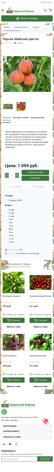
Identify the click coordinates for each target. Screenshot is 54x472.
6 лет (11, 223)
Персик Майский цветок (11, 30)
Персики (35, 27)
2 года (11, 210)
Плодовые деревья (21, 27)
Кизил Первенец (10, 356)
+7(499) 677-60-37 (46, 2)
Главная (6, 27)
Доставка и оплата (21, 118)
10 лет (11, 236)
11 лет (11, 239)
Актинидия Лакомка (11, 296)
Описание (7, 118)
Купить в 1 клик (35, 172)
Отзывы (18, 43)
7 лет (11, 226)
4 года (11, 216)
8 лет (11, 229)
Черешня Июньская (38, 356)
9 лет (11, 232)
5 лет (11, 219)
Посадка (9, 196)
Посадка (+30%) (15, 200)
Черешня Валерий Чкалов (41, 296)
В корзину (35, 178)
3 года (11, 213)
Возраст (8, 205)
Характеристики (37, 118)
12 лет (11, 242)
